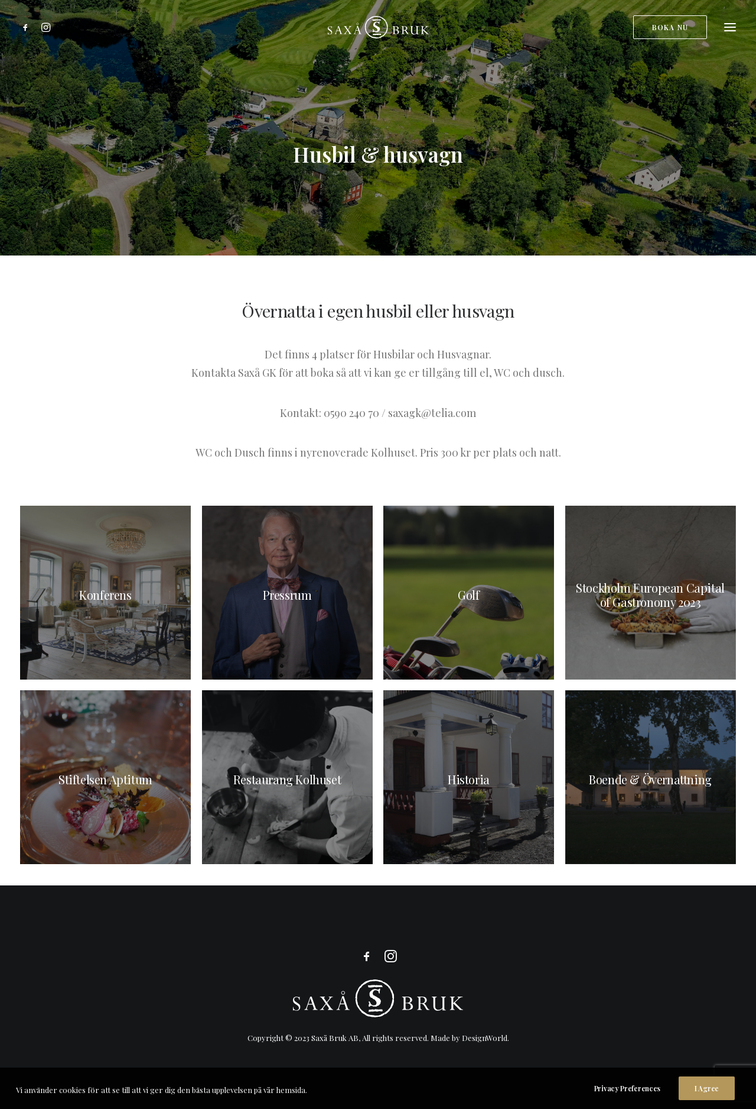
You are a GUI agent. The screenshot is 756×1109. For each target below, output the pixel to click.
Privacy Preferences (627, 1096)
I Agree (707, 1096)
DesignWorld (484, 1038)
